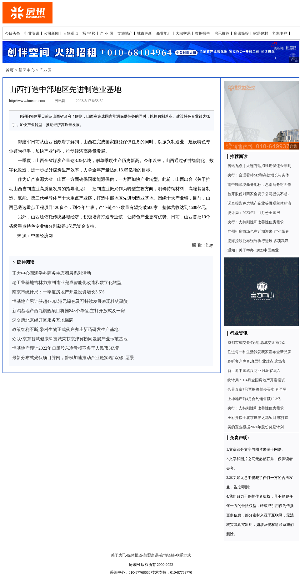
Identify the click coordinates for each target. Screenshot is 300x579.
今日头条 (12, 33)
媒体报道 (134, 555)
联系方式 (183, 555)
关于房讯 (118, 555)
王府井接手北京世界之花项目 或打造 (258, 417)
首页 (10, 70)
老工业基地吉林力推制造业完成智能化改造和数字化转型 (67, 282)
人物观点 (70, 33)
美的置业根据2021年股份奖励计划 (256, 427)
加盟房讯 (150, 555)
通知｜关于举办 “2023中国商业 (253, 250)
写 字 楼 (89, 33)
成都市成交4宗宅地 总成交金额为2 (256, 342)
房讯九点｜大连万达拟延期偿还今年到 (259, 166)
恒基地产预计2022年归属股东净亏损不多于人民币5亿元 (65, 348)
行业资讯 (31, 33)
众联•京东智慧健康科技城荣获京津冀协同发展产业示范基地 (70, 339)
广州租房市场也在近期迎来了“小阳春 (258, 231)
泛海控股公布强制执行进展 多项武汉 (258, 241)
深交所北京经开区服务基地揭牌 (42, 320)
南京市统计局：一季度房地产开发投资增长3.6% (58, 292)
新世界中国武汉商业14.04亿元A (254, 370)
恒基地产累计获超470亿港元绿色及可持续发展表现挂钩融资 (70, 301)
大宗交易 (183, 33)
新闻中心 (26, 70)
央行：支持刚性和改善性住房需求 (256, 222)
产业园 (45, 70)
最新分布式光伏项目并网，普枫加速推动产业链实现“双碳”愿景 (73, 357)
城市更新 (144, 33)
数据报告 (202, 33)
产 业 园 (106, 33)
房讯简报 (241, 33)
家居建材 (260, 33)
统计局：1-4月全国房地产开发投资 (256, 380)
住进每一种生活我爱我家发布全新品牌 (259, 352)
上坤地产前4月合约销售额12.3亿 (254, 399)
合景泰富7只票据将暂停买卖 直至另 (257, 389)
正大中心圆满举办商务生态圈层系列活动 (51, 273)
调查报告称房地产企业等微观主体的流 (259, 203)
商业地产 (163, 33)
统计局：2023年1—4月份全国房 (254, 213)
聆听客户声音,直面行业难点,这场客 (257, 361)
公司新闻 (51, 33)
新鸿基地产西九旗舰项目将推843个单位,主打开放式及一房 (68, 310)
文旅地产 (125, 33)
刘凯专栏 (280, 33)
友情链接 (167, 555)
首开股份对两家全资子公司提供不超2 (258, 194)
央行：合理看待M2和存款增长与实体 (258, 175)
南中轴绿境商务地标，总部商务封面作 (259, 184)
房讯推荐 (221, 33)
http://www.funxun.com (27, 101)
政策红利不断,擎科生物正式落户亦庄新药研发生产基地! (66, 329)
